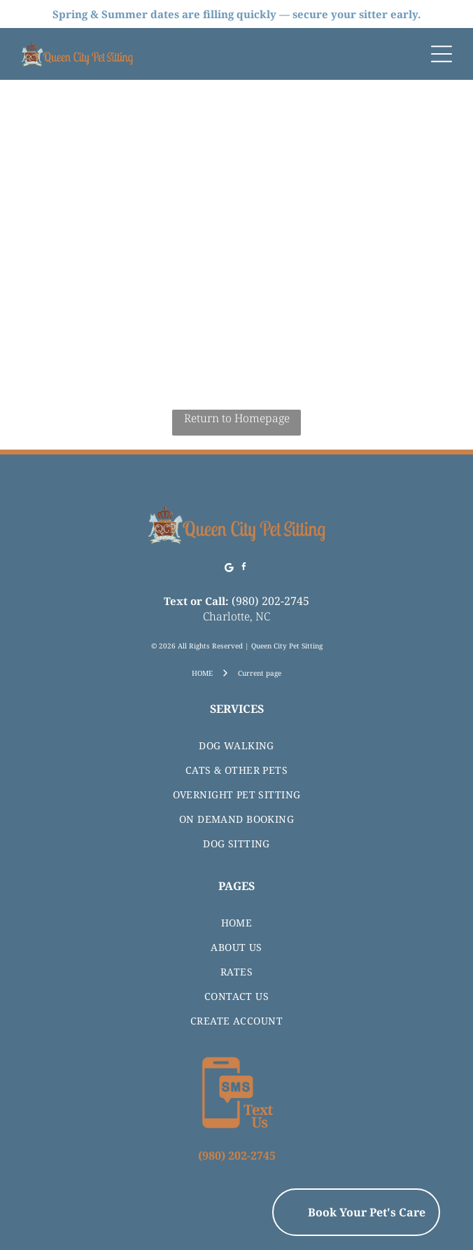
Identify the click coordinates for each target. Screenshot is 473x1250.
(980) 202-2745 (270, 601)
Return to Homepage (237, 418)
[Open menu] (441, 53)
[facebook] (244, 569)
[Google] (229, 569)
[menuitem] (236, 745)
